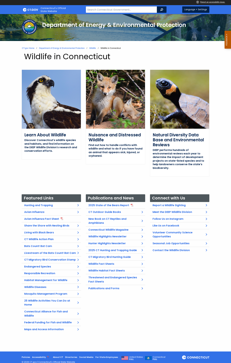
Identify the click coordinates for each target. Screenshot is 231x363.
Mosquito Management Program (45, 294)
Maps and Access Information (44, 329)
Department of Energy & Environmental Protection (62, 48)
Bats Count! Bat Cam (38, 246)
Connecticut (159, 358)
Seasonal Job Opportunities (171, 243)
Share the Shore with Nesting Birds (46, 225)
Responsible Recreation (39, 273)
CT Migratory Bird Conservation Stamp (50, 260)
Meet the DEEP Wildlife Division (172, 212)
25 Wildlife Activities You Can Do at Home (47, 303)
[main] (115, 182)
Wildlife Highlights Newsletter (107, 236)
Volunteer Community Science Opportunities (173, 234)
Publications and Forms (103, 288)
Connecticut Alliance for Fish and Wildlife (46, 314)
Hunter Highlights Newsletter (107, 243)
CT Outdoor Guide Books (104, 212)
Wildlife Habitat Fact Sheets (106, 270)
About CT (58, 357)
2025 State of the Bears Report (108, 205)
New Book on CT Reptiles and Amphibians (107, 221)
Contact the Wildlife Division (171, 250)
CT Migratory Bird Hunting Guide (109, 257)
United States (136, 358)
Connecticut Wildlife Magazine (108, 230)
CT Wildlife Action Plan (39, 239)
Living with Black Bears (39, 232)
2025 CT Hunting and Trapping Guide (112, 250)
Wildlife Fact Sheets (101, 264)
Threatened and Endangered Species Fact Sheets (112, 279)
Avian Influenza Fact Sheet (41, 219)
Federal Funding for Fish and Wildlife (48, 322)
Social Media (86, 357)
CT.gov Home (28, 48)
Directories (71, 357)
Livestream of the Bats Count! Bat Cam (50, 253)
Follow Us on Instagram (168, 219)
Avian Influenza (34, 212)
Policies (26, 357)
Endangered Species (37, 266)
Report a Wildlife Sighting (169, 205)
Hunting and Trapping (38, 205)
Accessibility (39, 357)
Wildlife (92, 48)
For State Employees (106, 357)
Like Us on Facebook (166, 225)
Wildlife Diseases (35, 287)
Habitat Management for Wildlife (45, 280)
